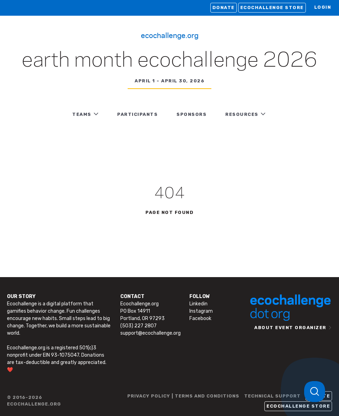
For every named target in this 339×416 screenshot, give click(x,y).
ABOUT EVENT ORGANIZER (290, 327)
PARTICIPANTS (137, 114)
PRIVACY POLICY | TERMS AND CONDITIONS (183, 396)
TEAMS (81, 114)
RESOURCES (241, 114)
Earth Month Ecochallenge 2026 (169, 60)
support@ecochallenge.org (150, 333)
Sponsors (191, 114)
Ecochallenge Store (272, 7)
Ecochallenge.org (169, 35)
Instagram (201, 311)
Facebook (200, 318)
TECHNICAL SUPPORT (272, 396)
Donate (223, 7)
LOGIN (322, 7)
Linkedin (198, 304)
